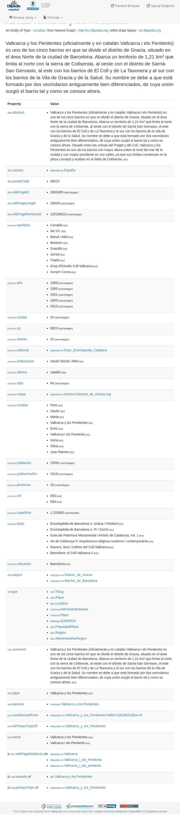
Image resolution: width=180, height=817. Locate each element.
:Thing (57, 592)
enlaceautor (21, 361)
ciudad (17, 317)
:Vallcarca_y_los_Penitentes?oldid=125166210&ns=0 (96, 715)
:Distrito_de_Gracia (71, 575)
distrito (17, 339)
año (15, 283)
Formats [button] (53, 17)
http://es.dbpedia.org (93, 30)
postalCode (18, 181)
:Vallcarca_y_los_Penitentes (78, 726)
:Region (58, 632)
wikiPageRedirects (27, 754)
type (13, 592)
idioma (17, 372)
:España (62, 170)
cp (14, 328)
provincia (19, 485)
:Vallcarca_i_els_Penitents (76, 760)
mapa (16, 394)
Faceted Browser (125, 6)
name (14, 737)
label (13, 693)
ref (14, 496)
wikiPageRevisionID (25, 214)
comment (17, 649)
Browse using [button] (22, 17)
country (15, 170)
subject (15, 575)
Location (39, 30)
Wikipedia (56, 811)
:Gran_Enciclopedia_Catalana (78, 350)
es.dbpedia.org (150, 30)
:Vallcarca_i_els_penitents (75, 765)
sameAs (16, 704)
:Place (57, 597)
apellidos (19, 225)
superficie (19, 513)
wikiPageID (18, 192)
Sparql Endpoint (160, 6)
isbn (15, 383)
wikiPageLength (22, 203)
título (16, 523)
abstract (16, 112)
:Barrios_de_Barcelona (74, 581)
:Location (59, 603)
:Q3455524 (63, 621)
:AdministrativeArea (69, 609)
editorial (18, 350)
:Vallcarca (64, 754)
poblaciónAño (22, 474)
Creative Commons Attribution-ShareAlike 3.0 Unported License (130, 811)
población (19, 463)
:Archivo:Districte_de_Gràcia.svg (80, 394)
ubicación (19, 564)
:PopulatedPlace (64, 627)
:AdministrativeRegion (68, 638)
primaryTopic (22, 787)
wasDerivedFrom (23, 715)
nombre (18, 405)
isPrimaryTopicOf (23, 726)
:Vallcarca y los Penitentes (74, 704)
